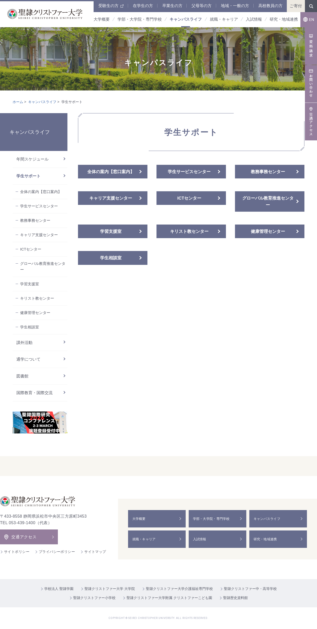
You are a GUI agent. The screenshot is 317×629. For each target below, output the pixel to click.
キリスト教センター (189, 231)
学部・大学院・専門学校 (213, 519)
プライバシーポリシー (57, 552)
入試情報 (200, 539)
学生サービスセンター (189, 171)
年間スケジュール (32, 159)
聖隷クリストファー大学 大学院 (110, 589)
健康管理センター (268, 231)
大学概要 (140, 519)
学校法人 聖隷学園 (58, 589)
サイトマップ (95, 552)
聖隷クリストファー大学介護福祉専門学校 (179, 589)
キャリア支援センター (110, 198)
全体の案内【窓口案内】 (110, 171)
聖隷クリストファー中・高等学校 (250, 589)
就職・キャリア (145, 539)
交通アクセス (24, 537)
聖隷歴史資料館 (235, 598)
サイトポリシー (16, 552)
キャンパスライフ (42, 102)
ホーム (18, 102)
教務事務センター (268, 171)
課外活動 (24, 342)
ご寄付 (296, 6)
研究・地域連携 (266, 539)
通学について (28, 359)
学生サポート (28, 176)
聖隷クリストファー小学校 (94, 598)
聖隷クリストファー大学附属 (169, 598)
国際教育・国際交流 (34, 393)
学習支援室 (111, 231)
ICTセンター (189, 198)
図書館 (22, 376)
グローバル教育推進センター (268, 201)
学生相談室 (111, 258)
